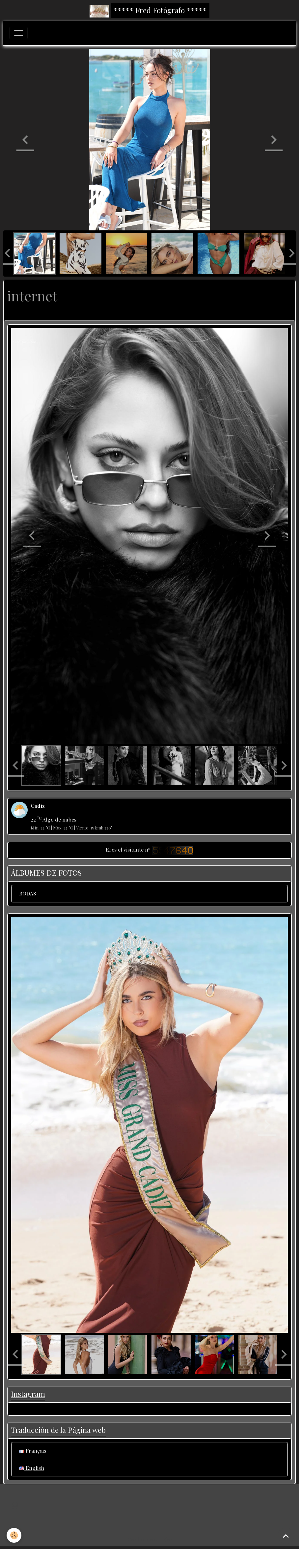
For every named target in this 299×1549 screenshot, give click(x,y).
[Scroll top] (286, 1536)
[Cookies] (14, 1535)
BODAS (27, 893)
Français (32, 1450)
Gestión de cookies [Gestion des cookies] (149, 1539)
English (31, 1467)
